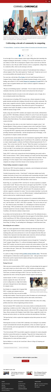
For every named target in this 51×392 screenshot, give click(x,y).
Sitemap (3, 385)
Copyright (4, 387)
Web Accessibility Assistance (7, 388)
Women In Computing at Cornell (32, 81)
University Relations (6, 390)
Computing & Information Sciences (10, 347)
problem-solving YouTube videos (31, 253)
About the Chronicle (6, 383)
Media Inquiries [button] (42, 347)
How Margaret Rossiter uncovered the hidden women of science (40, 374)
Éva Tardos (22, 77)
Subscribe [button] (25, 360)
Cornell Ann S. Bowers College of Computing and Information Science (30, 47)
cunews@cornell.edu (22, 388)
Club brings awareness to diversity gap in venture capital (17, 374)
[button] (39, 282)
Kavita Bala (17, 140)
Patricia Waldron (9, 47)
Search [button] (46, 1)
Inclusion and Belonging (23, 347)
